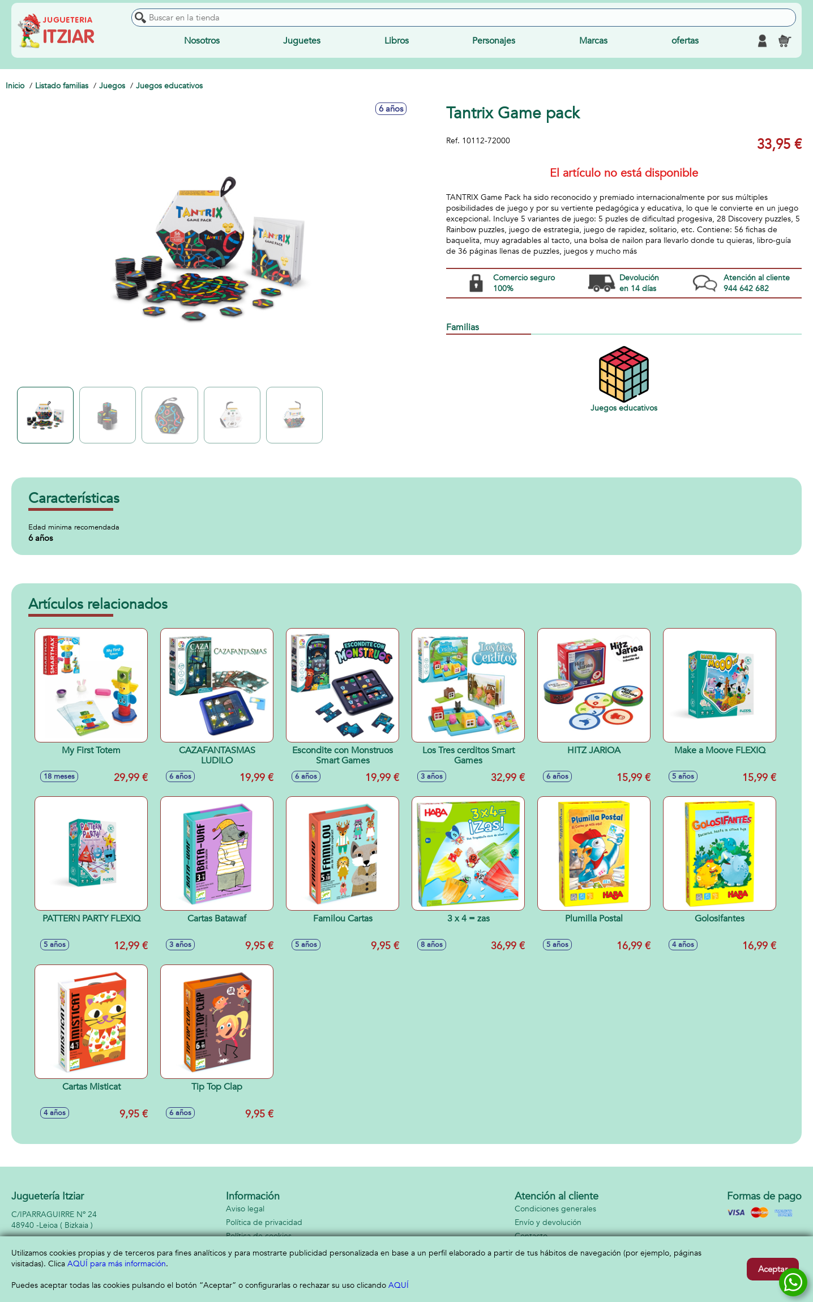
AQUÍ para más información (116, 1263)
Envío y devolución (548, 1222)
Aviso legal (245, 1208)
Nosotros (202, 41)
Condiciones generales (555, 1208)
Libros (396, 41)
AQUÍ (398, 1285)
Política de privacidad (264, 1222)
